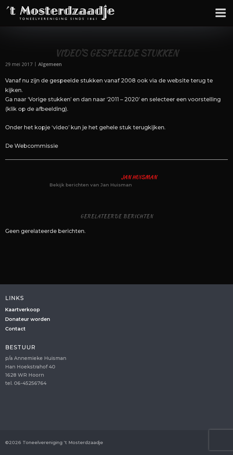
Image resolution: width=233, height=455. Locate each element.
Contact (15, 329)
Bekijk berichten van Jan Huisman (91, 184)
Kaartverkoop (22, 310)
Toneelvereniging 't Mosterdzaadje (60, 12)
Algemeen (50, 64)
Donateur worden (27, 319)
